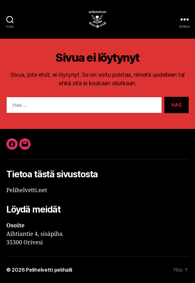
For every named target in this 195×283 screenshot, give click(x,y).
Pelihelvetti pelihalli (49, 270)
